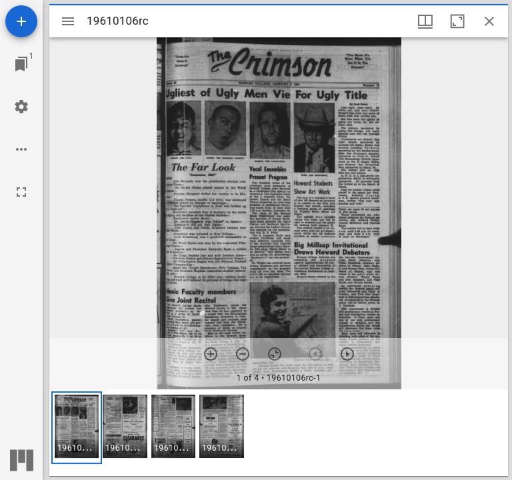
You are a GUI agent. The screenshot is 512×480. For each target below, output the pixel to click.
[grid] (278, 432)
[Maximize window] (457, 21)
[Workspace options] (21, 149)
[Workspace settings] (21, 107)
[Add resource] (21, 21)
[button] (77, 428)
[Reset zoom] (275, 354)
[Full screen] (21, 192)
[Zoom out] (243, 354)
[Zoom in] (211, 354)
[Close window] (489, 21)
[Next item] (347, 354)
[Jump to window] (21, 64)
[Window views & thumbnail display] (425, 21)
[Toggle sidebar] (68, 21)
